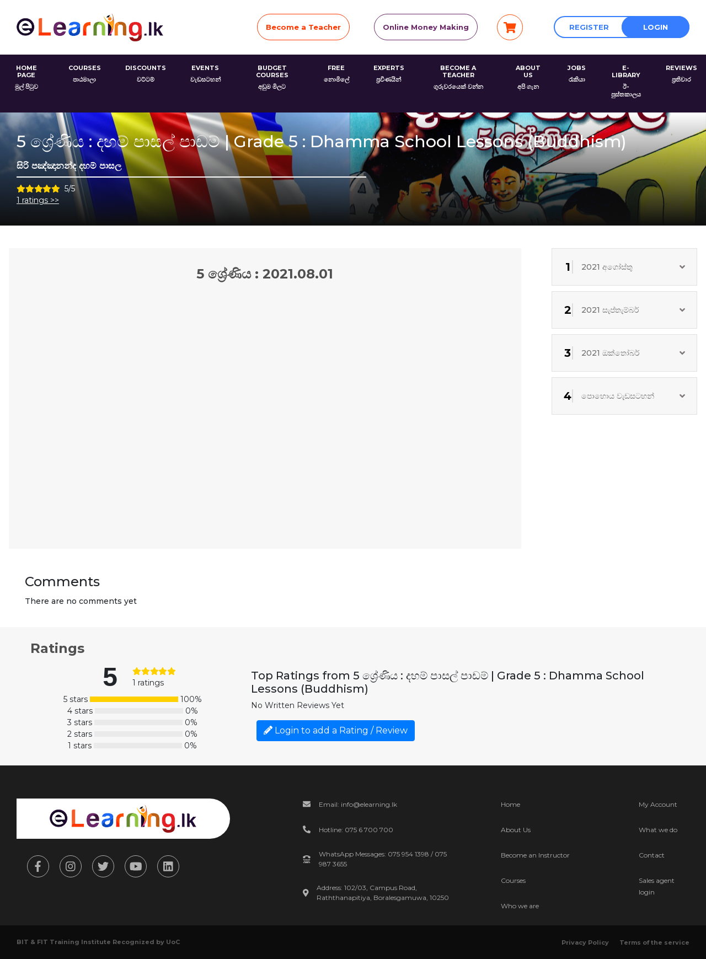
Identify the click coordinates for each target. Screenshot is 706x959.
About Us (516, 830)
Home (510, 804)
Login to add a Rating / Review (336, 730)
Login (655, 27)
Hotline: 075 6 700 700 (356, 830)
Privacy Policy (585, 942)
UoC (173, 942)
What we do (658, 830)
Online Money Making (426, 27)
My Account (658, 804)
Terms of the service (654, 942)
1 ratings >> (38, 200)
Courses (513, 880)
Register (589, 27)
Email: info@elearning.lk (358, 804)
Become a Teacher (303, 27)
